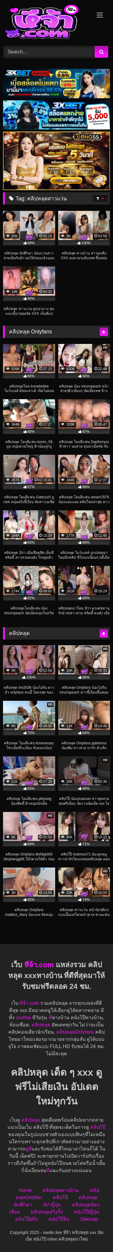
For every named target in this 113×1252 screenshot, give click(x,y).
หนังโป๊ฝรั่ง (26, 1219)
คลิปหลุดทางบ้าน (60, 1190)
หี (50, 1017)
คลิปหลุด (41, 1024)
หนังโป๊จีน (59, 1219)
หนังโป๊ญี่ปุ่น (86, 1211)
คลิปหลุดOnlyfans (75, 1032)
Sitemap (89, 1219)
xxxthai (23, 1017)
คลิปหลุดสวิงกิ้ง (47, 1211)
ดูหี (28, 1148)
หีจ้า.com (39, 965)
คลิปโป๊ (97, 1127)
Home (25, 1190)
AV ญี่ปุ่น (52, 1204)
